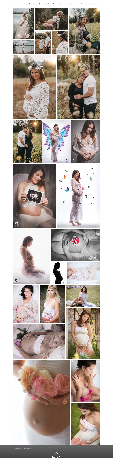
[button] (31, 4)
